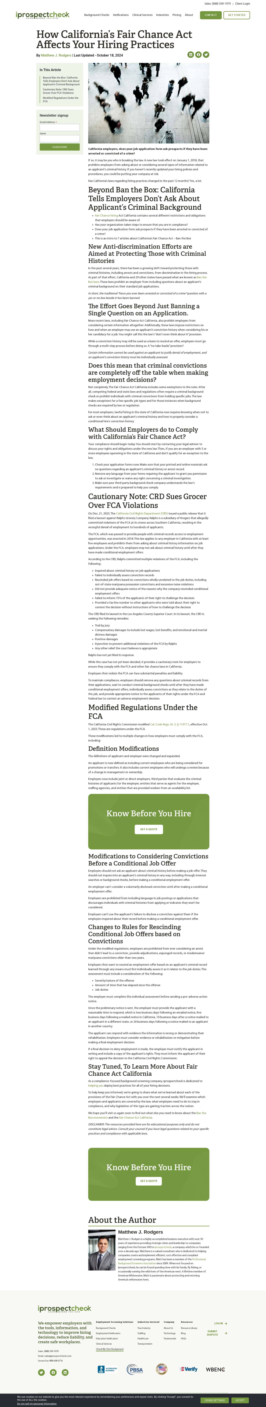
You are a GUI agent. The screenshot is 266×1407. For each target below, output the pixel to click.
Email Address (48, 122)
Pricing (177, 15)
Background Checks (96, 15)
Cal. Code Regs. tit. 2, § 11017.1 (169, 724)
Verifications (121, 15)
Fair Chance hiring (106, 215)
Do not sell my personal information (36, 1403)
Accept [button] (240, 1400)
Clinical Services (142, 15)
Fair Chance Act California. (136, 1117)
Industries (162, 15)
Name (43, 133)
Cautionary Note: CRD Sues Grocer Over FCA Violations (58, 91)
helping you (95, 1085)
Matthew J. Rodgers (56, 55)
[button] (190, 54)
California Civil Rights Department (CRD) (142, 513)
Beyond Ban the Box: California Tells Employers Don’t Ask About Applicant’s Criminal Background (61, 81)
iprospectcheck (163, 1248)
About (189, 15)
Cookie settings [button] (215, 1400)
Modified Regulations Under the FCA (60, 99)
